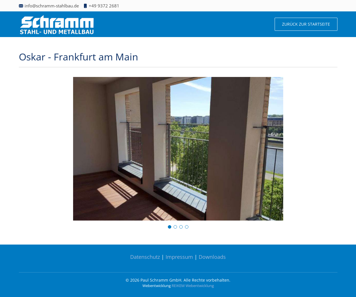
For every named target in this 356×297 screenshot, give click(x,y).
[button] (169, 227)
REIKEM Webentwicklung (193, 285)
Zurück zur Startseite (306, 24)
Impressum (179, 256)
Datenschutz (145, 256)
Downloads (212, 256)
